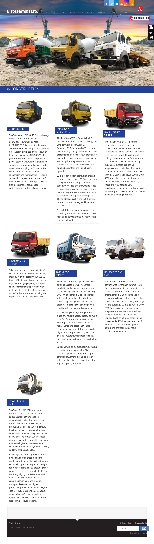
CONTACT (32, 527)
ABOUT (25, 527)
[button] (57, 12)
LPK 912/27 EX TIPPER (112, 134)
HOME (11, 527)
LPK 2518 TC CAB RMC (113, 274)
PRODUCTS (18, 527)
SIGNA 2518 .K (16, 128)
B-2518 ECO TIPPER (62, 274)
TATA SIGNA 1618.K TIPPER (64, 130)
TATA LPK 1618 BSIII (16, 402)
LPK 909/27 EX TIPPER (16, 262)
